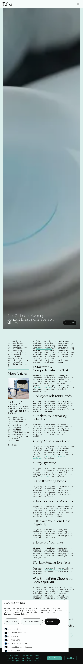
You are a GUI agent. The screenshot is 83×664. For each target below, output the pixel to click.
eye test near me (42, 387)
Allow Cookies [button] (54, 658)
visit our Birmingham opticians (49, 457)
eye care (45, 476)
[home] (22, 4)
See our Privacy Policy (16, 614)
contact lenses (44, 349)
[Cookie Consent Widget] (41, 658)
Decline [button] (70, 658)
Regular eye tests (54, 570)
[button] (78, 4)
